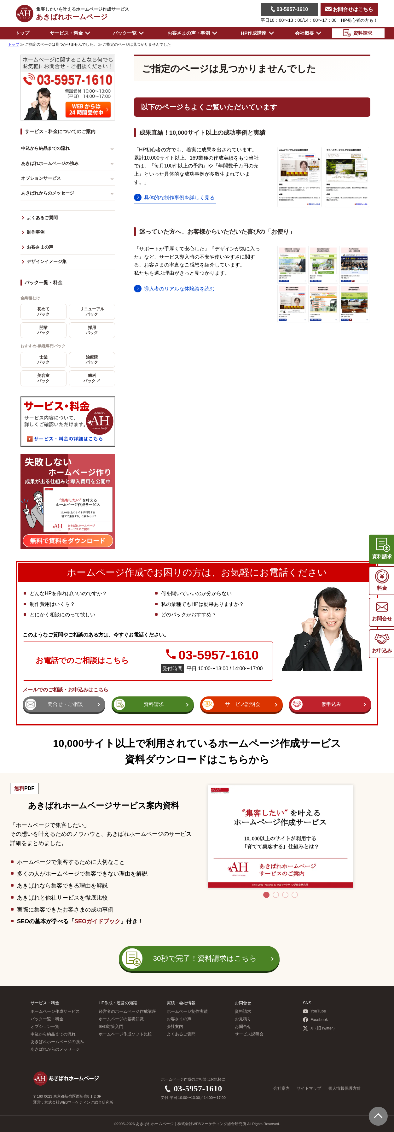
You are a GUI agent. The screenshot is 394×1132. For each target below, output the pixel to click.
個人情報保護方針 (344, 1089)
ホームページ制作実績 (187, 1011)
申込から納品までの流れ (45, 148)
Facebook (315, 1019)
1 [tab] (266, 895)
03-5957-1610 (289, 9)
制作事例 (35, 232)
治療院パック (92, 360)
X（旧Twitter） (320, 1028)
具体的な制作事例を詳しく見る (179, 197)
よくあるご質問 (42, 217)
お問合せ (243, 1026)
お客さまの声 (40, 247)
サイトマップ (309, 1089)
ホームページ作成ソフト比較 (125, 1034)
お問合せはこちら (349, 9)
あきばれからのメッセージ (47, 193)
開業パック (43, 330)
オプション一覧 (45, 1026)
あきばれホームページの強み (49, 163)
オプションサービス (41, 178)
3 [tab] (285, 895)
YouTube (314, 1011)
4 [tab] (295, 895)
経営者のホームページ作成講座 (127, 1011)
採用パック (92, 330)
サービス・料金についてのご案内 (60, 131)
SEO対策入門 (111, 1026)
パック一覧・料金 (43, 282)
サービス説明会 (249, 1034)
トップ (22, 33)
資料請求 (243, 1011)
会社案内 (175, 1026)
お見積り (243, 1019)
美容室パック (43, 378)
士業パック (43, 360)
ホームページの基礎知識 (121, 1019)
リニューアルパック (92, 311)
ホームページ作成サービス (55, 1011)
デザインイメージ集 (47, 261)
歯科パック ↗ (92, 378)
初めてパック (43, 311)
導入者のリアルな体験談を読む (179, 288)
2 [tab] (276, 895)
